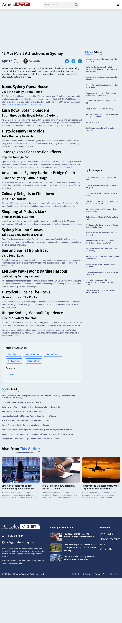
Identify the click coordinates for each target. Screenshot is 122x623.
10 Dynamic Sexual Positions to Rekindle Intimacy (21, 447)
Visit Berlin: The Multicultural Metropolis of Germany (101, 250)
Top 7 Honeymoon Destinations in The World (101, 179)
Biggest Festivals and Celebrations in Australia (100, 266)
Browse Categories (110, 584)
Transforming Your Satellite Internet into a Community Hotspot (102, 202)
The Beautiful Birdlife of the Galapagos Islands (101, 194)
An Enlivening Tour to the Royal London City (101, 102)
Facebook (75, 619)
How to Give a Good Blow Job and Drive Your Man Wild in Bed (26, 466)
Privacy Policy (115, 619)
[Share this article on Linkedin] (80, 61)
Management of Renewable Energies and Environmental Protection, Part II (31, 484)
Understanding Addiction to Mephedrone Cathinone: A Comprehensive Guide (32, 452)
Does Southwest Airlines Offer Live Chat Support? (101, 234)
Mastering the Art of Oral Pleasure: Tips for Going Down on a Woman (29, 461)
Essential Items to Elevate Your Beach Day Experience (102, 273)
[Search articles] (76, 5)
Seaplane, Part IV (92, 122)
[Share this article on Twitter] (73, 61)
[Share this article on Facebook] (67, 61)
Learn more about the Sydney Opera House (24, 150)
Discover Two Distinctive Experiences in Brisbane (101, 78)
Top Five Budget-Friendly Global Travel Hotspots (101, 186)
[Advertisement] (61, 28)
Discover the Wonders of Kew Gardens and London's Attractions (101, 94)
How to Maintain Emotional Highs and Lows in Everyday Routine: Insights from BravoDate (37, 475)
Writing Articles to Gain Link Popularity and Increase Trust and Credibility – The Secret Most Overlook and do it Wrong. (38, 442)
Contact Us (106, 594)
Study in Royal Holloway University (99, 109)
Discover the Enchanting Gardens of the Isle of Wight (101, 60)
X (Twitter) (87, 619)
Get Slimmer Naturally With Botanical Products (100, 129)
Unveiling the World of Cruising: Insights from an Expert (101, 210)
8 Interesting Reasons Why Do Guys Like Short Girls (22, 456)
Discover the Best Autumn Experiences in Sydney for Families (102, 116)
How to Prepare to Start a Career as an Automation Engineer (26, 470)
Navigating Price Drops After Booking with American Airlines (102, 258)
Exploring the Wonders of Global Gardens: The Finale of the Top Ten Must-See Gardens (102, 69)
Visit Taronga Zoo (66, 212)
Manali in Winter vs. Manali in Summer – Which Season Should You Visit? (101, 242)
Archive (104, 589)
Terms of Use (100, 619)
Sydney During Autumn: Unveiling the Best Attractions (102, 86)
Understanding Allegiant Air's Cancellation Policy (102, 218)
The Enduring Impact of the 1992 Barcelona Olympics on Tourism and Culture (100, 282)
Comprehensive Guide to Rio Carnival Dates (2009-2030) (100, 291)
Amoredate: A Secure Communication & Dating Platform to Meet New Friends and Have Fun (37, 479)
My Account (106, 579)
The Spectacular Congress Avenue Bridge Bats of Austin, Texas (102, 226)
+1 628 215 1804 (13, 580)
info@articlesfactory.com (18, 587)
